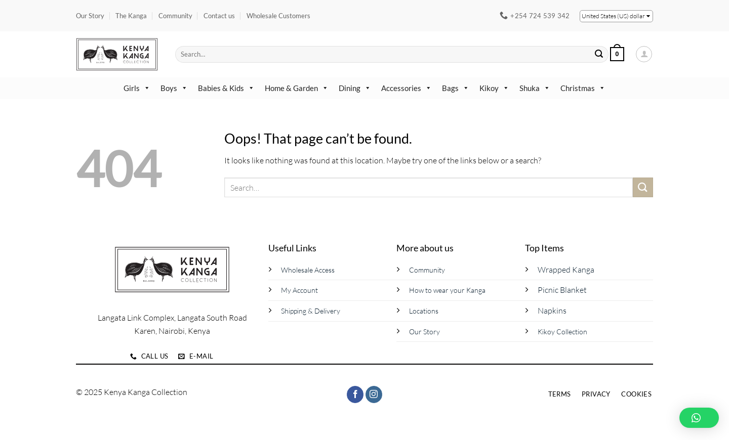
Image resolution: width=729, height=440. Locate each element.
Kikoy (494, 88)
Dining (355, 88)
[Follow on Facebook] (355, 394)
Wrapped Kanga (566, 270)
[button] (617, 54)
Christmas (582, 88)
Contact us (219, 16)
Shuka (534, 88)
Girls (137, 88)
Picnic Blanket (562, 290)
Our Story (90, 16)
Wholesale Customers (278, 16)
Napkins (552, 310)
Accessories (406, 88)
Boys (174, 88)
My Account (299, 290)
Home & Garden (297, 88)
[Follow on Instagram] (374, 394)
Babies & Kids (226, 88)
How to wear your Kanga (447, 290)
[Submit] (599, 54)
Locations (423, 310)
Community (175, 16)
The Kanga (131, 16)
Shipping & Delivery (310, 310)
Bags (455, 88)
